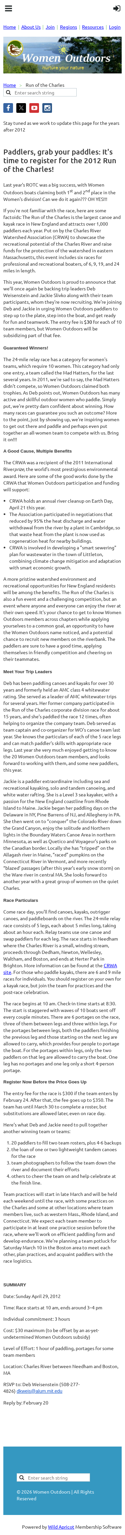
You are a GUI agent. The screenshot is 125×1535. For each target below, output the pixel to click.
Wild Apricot (61, 1527)
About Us (31, 27)
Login (115, 27)
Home (9, 27)
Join (50, 27)
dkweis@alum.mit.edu (39, 1391)
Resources (93, 27)
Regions (68, 27)
